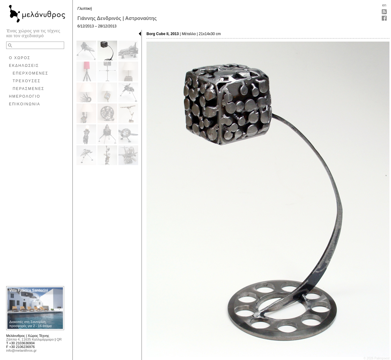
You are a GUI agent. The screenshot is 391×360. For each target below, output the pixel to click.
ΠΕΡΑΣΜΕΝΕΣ (28, 89)
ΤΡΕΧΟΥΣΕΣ (27, 81)
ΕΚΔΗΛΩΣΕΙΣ (24, 65)
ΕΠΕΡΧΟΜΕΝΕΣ (30, 73)
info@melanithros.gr (21, 350)
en (384, 5)
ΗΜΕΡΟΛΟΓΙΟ (24, 96)
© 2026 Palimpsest (376, 358)
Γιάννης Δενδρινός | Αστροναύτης (117, 18)
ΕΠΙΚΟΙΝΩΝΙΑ (24, 104)
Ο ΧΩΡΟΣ (20, 58)
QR (59, 339)
